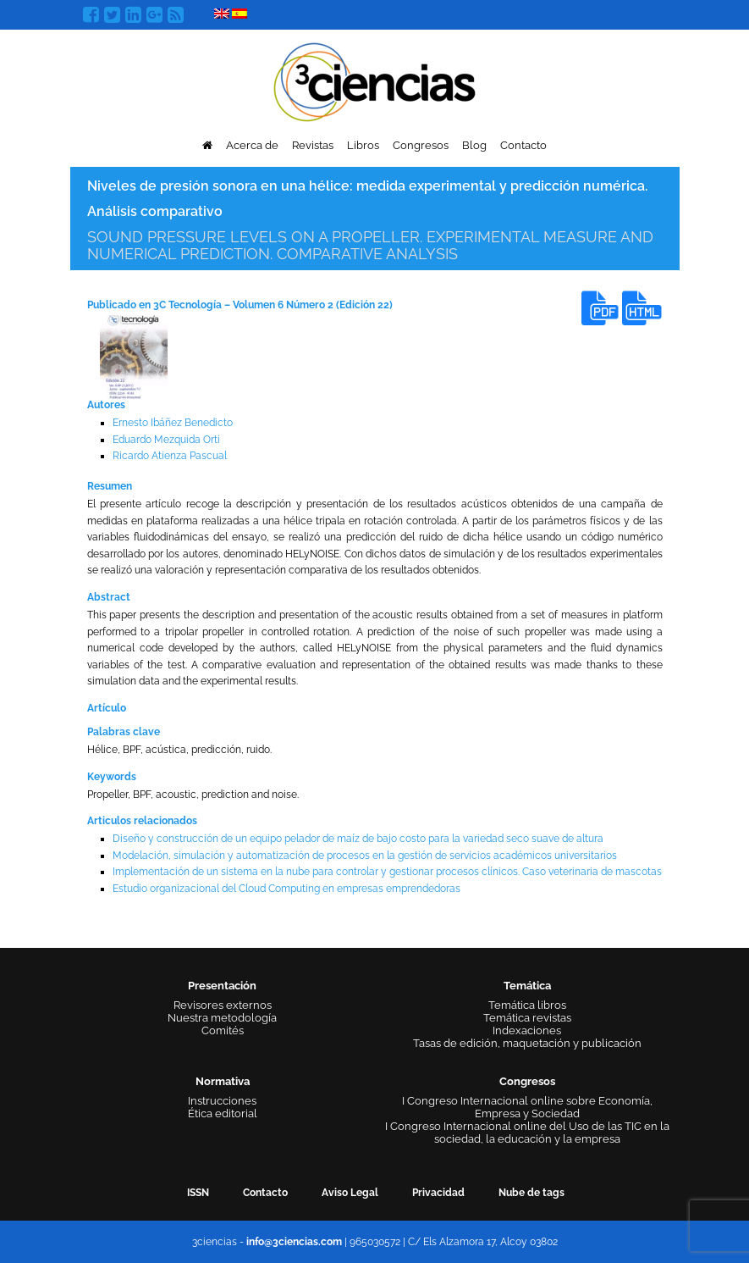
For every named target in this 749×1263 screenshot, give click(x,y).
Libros (363, 145)
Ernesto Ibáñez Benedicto (173, 423)
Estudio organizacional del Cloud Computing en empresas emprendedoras (286, 889)
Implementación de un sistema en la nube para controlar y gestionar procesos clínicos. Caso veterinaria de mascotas (387, 872)
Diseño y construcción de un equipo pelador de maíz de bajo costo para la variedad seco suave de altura (358, 839)
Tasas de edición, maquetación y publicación (527, 1043)
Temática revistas (527, 1017)
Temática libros (527, 1005)
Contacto (523, 145)
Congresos (421, 145)
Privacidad (438, 1193)
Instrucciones (222, 1100)
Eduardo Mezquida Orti (166, 440)
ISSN (198, 1193)
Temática (527, 985)
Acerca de (252, 145)
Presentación (222, 985)
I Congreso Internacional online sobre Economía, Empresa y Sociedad (527, 1107)
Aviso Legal (350, 1193)
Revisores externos (222, 1005)
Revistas (312, 145)
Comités (222, 1030)
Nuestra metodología (222, 1017)
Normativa (223, 1081)
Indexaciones (527, 1030)
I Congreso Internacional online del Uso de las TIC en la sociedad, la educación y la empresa (527, 1132)
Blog (474, 145)
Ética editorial (222, 1113)
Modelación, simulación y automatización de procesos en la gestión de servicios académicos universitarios (365, 855)
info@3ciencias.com (294, 1242)
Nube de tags (531, 1193)
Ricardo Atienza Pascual (170, 456)
